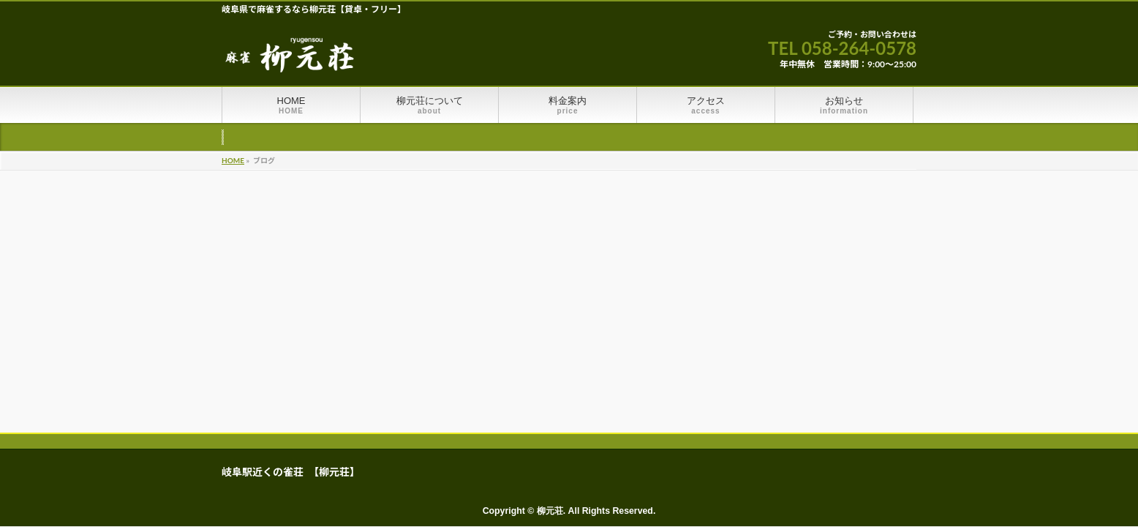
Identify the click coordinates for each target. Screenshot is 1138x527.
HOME (233, 160)
